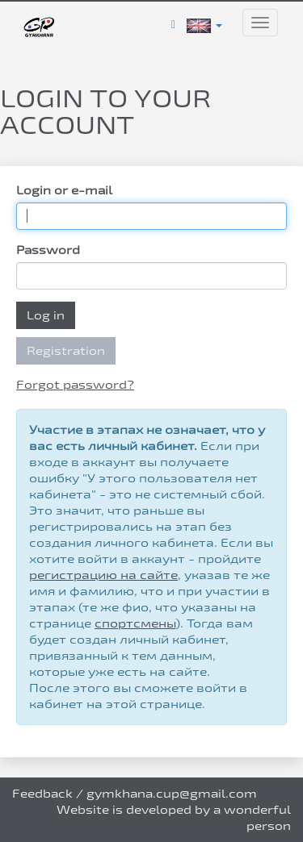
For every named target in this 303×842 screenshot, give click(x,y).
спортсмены (135, 623)
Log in (46, 315)
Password (48, 249)
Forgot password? (75, 384)
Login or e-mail (64, 190)
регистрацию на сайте (103, 574)
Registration (66, 350)
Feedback (42, 793)
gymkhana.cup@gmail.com (171, 793)
